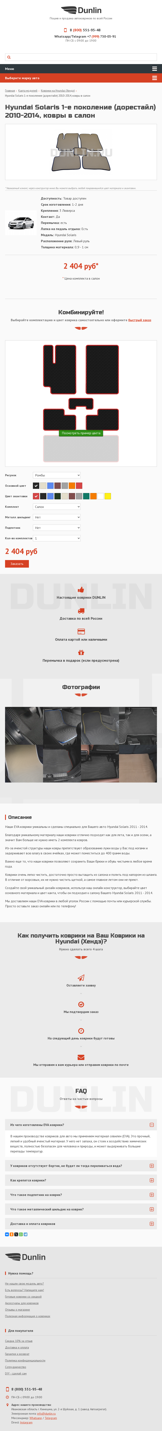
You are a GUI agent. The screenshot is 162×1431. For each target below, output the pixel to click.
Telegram (51, 1418)
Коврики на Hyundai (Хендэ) (58, 90)
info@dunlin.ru (46, 1413)
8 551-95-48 (81, 30)
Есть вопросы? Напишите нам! (24, 1290)
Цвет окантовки (16, 496)
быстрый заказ (139, 320)
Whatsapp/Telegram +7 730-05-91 (85, 36)
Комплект (12, 507)
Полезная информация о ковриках (27, 1316)
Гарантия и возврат (17, 1354)
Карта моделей (27, 90)
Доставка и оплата (17, 1347)
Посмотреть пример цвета (81, 433)
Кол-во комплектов (18, 538)
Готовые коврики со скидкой (23, 1296)
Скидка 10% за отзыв (18, 1341)
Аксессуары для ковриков (22, 1303)
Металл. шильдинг (18, 517)
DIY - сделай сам (16, 1373)
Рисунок (10, 475)
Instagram (26, 1422)
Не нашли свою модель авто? (24, 1283)
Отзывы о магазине (17, 1309)
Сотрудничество (15, 1367)
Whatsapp (36, 1418)
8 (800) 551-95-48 (26, 1389)
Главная (10, 90)
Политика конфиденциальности (25, 1360)
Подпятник (12, 528)
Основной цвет (15, 486)
